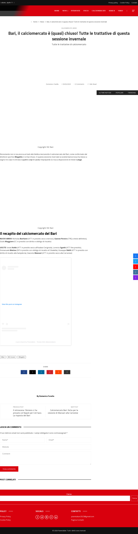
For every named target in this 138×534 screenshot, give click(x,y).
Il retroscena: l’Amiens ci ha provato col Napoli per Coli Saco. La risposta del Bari (28, 411)
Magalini (22, 357)
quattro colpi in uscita (31, 160)
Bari (3, 357)
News (75, 28)
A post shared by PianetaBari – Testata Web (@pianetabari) (36, 342)
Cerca (69, 494)
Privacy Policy (5, 516)
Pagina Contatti (77, 520)
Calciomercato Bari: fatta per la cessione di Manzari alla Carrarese (63, 410)
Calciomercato (66, 28)
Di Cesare (12, 357)
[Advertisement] (69, 64)
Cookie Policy (5, 520)
